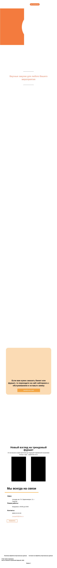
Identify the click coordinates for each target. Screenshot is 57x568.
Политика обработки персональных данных (15, 555)
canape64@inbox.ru (17, 516)
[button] (12, 520)
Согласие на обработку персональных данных (41, 555)
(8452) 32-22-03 (16, 513)
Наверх (28, 563)
